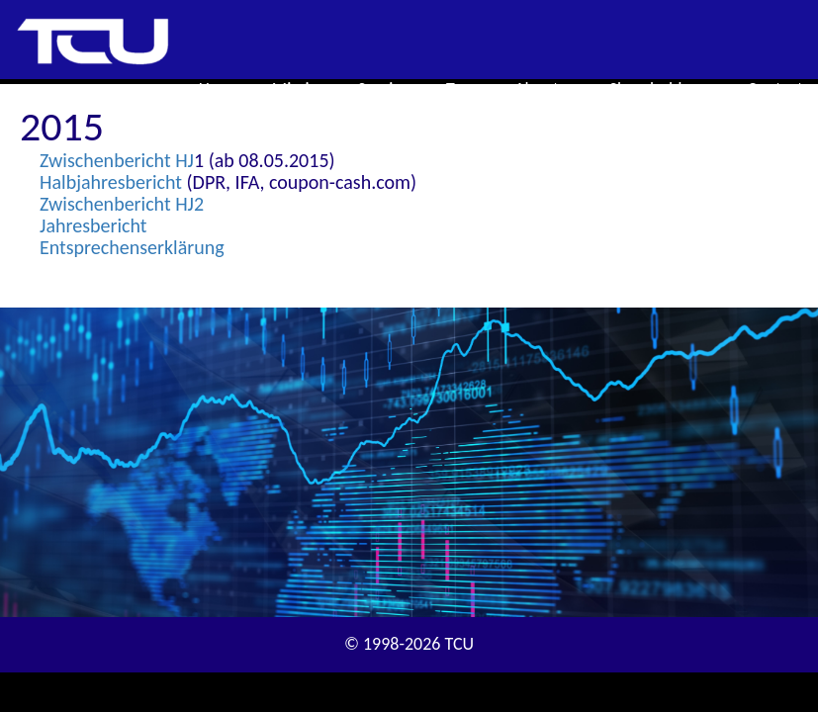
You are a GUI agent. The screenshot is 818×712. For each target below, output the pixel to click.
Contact (775, 89)
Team (465, 89)
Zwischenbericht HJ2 (122, 204)
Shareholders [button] (663, 89)
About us (546, 89)
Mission (300, 89)
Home (220, 89)
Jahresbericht (93, 225)
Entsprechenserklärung (132, 247)
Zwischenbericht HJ (117, 160)
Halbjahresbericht (111, 182)
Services (387, 89)
